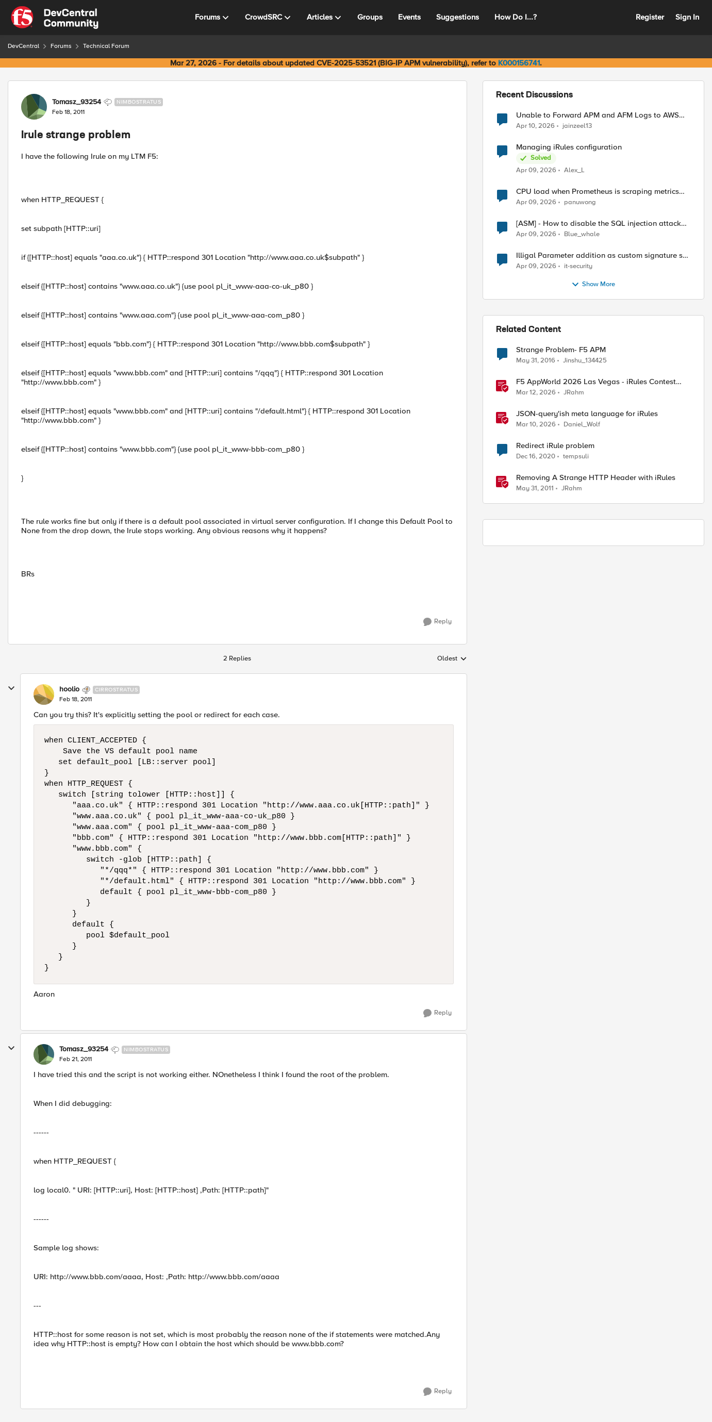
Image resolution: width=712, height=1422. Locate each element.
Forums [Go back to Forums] (61, 46)
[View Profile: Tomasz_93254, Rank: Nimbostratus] (34, 107)
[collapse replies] (11, 688)
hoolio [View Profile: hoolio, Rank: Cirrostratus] (69, 689)
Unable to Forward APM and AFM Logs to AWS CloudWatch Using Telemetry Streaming (597, 115)
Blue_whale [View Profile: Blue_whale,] (582, 234)
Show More (593, 284)
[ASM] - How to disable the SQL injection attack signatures (598, 223)
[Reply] (437, 622)
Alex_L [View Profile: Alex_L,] (574, 170)
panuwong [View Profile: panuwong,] (580, 202)
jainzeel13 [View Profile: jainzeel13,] (577, 125)
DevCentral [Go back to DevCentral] (23, 46)
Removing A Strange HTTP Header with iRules (595, 477)
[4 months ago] (536, 393)
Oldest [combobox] (452, 659)
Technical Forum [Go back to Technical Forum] (106, 46)
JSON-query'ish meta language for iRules (587, 413)
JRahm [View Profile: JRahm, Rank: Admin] (574, 392)
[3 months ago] (535, 126)
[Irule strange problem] (75, 699)
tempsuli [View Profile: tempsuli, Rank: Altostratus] (576, 456)
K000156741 (519, 63)
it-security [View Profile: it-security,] (578, 266)
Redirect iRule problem (555, 445)
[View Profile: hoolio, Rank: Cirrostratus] (44, 694)
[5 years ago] (535, 457)
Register (650, 17)
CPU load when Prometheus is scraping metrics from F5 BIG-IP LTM (597, 191)
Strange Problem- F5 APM (561, 349)
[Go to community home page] (55, 17)
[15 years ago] (535, 489)
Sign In (687, 17)
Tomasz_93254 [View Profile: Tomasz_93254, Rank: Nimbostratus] (76, 102)
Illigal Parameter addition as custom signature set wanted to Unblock (602, 255)
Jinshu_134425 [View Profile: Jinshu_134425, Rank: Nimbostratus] (585, 361)
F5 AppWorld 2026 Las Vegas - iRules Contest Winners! (596, 381)
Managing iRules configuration (569, 147)
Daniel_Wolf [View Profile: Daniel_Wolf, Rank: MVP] (582, 424)
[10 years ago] (535, 361)
